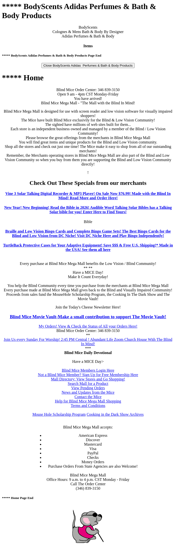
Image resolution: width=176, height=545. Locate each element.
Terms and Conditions (88, 405)
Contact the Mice (88, 397)
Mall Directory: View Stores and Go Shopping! (88, 379)
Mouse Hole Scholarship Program (59, 414)
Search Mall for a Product (88, 383)
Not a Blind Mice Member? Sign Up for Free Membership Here (88, 375)
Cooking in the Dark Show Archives (115, 414)
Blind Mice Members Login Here (88, 370)
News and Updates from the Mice (88, 392)
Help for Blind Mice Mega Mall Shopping (88, 401)
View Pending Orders (88, 388)
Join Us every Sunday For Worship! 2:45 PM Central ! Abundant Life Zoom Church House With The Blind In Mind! (88, 341)
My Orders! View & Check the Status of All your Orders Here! (88, 326)
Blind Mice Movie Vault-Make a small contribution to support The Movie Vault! (88, 316)
